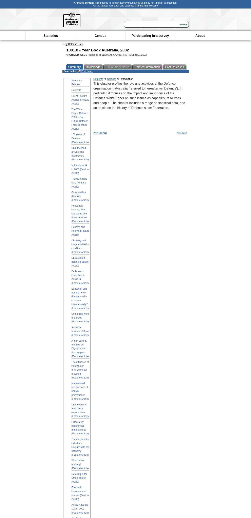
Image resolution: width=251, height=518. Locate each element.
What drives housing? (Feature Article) (80, 464)
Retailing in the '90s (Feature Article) (80, 478)
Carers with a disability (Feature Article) (80, 196)
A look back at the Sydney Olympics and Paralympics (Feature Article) (80, 348)
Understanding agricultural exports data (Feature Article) (80, 410)
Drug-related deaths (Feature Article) (80, 262)
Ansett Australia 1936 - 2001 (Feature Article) (80, 508)
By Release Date (74, 44)
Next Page (182, 132)
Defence (111, 79)
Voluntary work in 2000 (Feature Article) (80, 169)
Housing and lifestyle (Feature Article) (81, 231)
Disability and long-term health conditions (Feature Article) (80, 246)
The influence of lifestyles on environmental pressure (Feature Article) (80, 370)
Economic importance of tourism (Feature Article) (80, 493)
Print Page (85, 71)
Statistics (50, 35)
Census (100, 35)
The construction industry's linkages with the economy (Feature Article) (81, 447)
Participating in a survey (150, 35)
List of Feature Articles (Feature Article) (80, 100)
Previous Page (100, 132)
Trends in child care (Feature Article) (79, 182)
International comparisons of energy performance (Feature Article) (80, 391)
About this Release (77, 82)
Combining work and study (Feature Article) (80, 317)
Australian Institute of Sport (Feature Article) (80, 331)
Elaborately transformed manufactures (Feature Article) (80, 428)
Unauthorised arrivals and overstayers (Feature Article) (80, 154)
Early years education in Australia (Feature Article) (80, 277)
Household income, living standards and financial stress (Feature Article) (80, 213)
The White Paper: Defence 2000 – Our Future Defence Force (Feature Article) (80, 119)
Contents (76, 90)
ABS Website (150, 5)
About (200, 35)
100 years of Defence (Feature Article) (80, 138)
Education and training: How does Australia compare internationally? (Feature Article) (80, 298)
